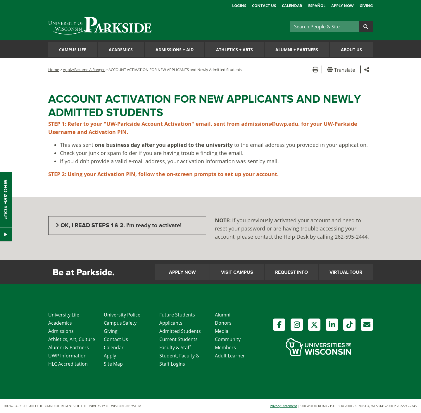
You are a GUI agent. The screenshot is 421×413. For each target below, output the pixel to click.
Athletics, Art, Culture (71, 339)
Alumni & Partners (68, 347)
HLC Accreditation (68, 364)
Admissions (61, 331)
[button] (342, 69)
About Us (351, 49)
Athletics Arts (234, 49)
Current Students (178, 339)
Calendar (292, 5)
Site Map (113, 364)
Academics (121, 49)
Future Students (177, 315)
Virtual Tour (345, 272)
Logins (239, 5)
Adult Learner (230, 355)
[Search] (324, 26)
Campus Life (72, 49)
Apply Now (342, 5)
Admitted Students (180, 331)
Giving (366, 5)
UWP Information (67, 355)
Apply (110, 355)
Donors (223, 323)
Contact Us (264, 5)
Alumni (222, 315)
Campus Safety (120, 323)
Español (316, 5)
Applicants (170, 323)
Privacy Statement (283, 406)
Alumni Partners (296, 49)
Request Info (291, 272)
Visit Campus (237, 272)
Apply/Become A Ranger (84, 69)
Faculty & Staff (175, 347)
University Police (122, 315)
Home (53, 69)
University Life (63, 315)
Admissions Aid (175, 49)
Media (221, 331)
